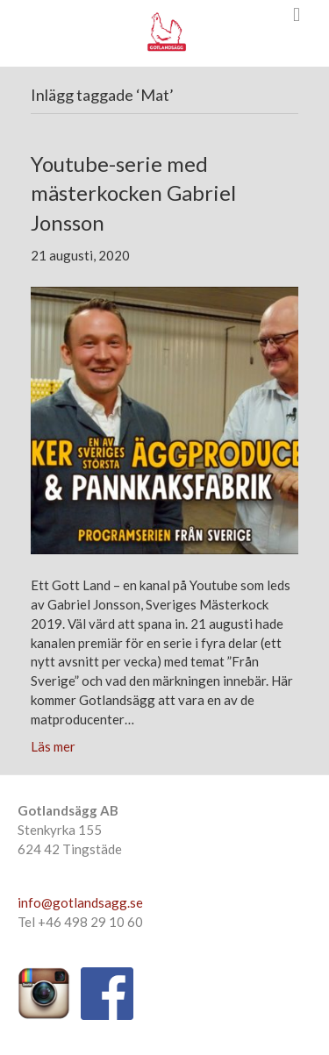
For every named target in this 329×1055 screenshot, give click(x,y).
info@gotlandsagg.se (80, 902)
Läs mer (53, 746)
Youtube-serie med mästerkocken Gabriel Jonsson (133, 193)
